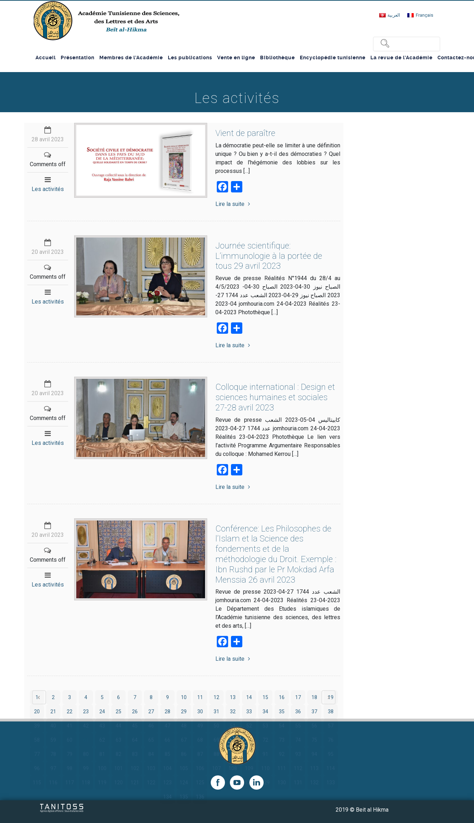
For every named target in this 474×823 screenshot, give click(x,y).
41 (69, 726)
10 (184, 697)
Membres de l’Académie (131, 57)
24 (102, 711)
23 (86, 711)
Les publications (190, 57)
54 (282, 726)
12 (216, 697)
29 (184, 711)
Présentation (77, 57)
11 (200, 697)
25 (118, 711)
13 (233, 697)
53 (265, 726)
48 (184, 726)
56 (314, 726)
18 (314, 697)
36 (298, 711)
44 (118, 726)
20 (37, 711)
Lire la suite (232, 204)
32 (233, 711)
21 (53, 711)
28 (167, 711)
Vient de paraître (245, 133)
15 (265, 697)
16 (282, 697)
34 (265, 711)
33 (249, 711)
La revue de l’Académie (401, 57)
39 (37, 726)
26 (135, 711)
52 (249, 726)
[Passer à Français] (420, 15)
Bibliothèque (277, 57)
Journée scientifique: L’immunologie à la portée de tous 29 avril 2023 (268, 256)
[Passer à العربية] (390, 15)
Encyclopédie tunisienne (332, 57)
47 (167, 726)
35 (282, 711)
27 (151, 711)
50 (216, 726)
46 (151, 726)
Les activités (48, 189)
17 (298, 697)
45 (135, 726)
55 (298, 726)
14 (249, 697)
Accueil (45, 57)
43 (102, 726)
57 (331, 726)
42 (86, 726)
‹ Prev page (39, 697)
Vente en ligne (236, 57)
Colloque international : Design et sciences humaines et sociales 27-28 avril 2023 (275, 397)
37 (314, 711)
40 (53, 726)
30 (200, 711)
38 (331, 711)
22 (69, 711)
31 (216, 711)
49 (200, 726)
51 (233, 726)
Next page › (328, 697)
